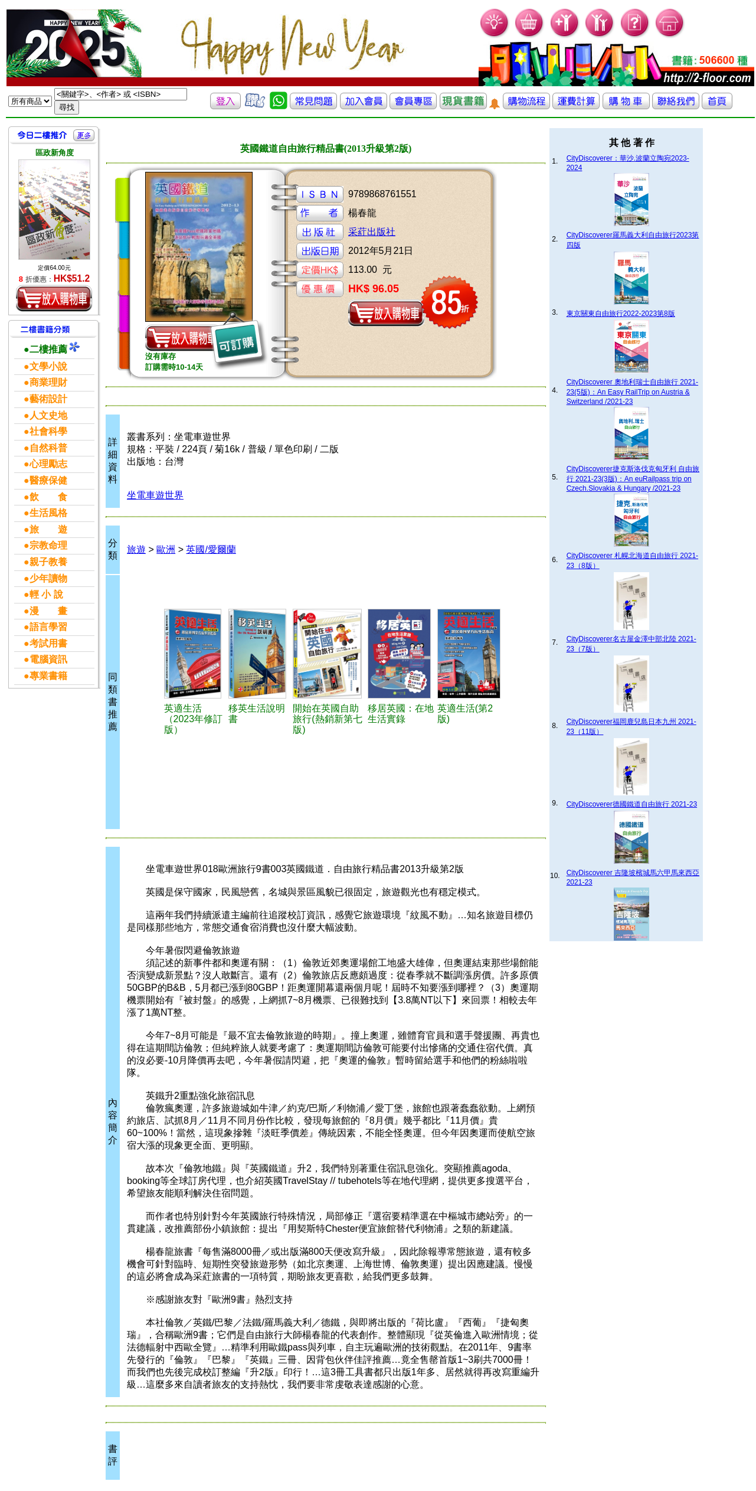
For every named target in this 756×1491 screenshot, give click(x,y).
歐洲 (165, 549)
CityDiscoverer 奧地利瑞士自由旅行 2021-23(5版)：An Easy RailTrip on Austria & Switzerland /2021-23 (632, 392)
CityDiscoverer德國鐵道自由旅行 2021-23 (632, 804)
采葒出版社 (371, 232)
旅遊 (136, 549)
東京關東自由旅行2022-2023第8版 (621, 313)
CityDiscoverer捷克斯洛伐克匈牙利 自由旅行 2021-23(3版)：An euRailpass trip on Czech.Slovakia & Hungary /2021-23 (633, 478)
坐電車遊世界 (155, 495)
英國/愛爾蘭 (210, 549)
